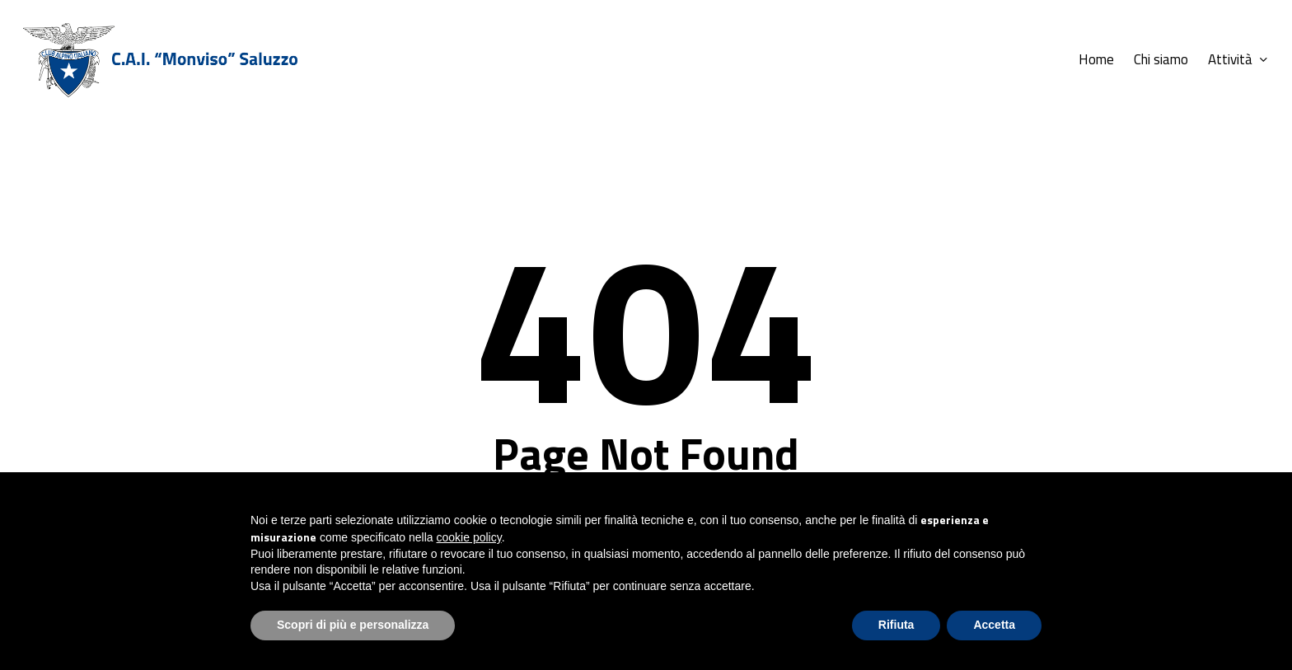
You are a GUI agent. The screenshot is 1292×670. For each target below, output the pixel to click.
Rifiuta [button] (896, 624)
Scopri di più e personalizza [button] (352, 624)
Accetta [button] (994, 624)
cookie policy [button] (469, 537)
